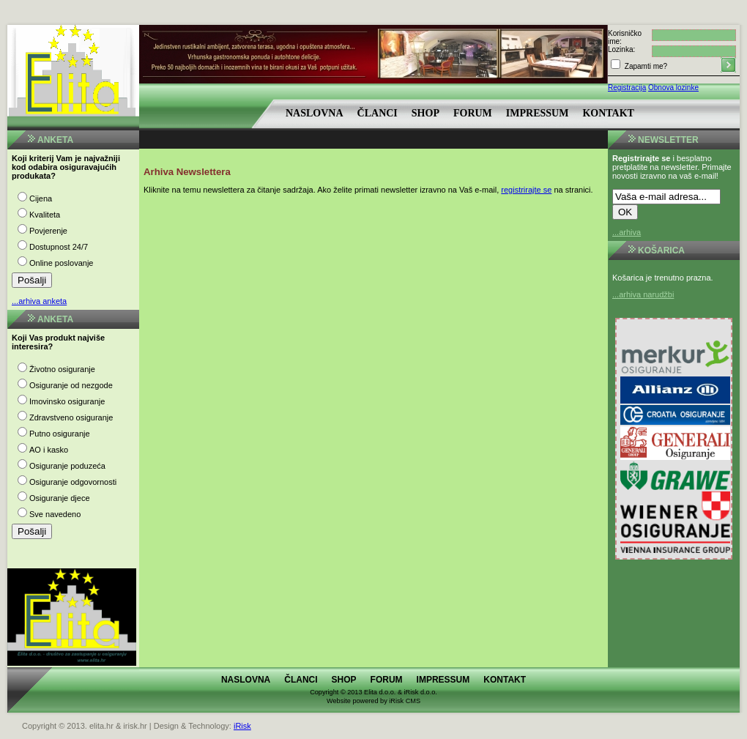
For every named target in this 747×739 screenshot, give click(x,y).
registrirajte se (526, 189)
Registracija (627, 87)
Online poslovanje (61, 263)
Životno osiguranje (62, 369)
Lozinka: (621, 49)
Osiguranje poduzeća (67, 465)
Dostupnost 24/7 (58, 246)
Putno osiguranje (59, 433)
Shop (425, 113)
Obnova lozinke (673, 87)
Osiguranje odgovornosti (72, 482)
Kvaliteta (44, 214)
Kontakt (608, 113)
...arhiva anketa (39, 301)
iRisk (242, 725)
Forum (472, 113)
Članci (377, 113)
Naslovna (314, 113)
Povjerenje (48, 230)
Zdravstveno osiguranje (71, 417)
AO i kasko (48, 449)
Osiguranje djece (59, 498)
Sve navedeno (55, 514)
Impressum (537, 113)
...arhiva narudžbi (643, 294)
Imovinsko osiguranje (67, 401)
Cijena (40, 198)
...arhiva (626, 232)
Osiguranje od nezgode (71, 385)
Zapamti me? (644, 66)
